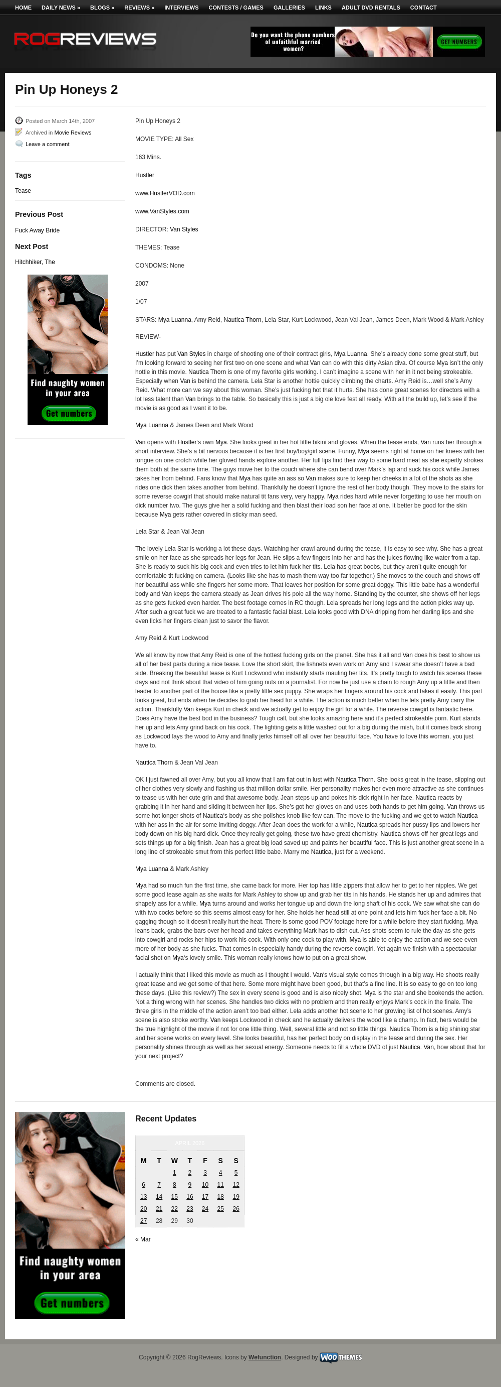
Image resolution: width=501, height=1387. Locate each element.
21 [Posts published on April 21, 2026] (159, 1208)
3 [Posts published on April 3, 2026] (205, 1172)
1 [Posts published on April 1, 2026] (174, 1172)
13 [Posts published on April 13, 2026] (143, 1196)
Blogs (102, 8)
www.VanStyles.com (162, 211)
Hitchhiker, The (35, 262)
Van (315, 362)
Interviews (181, 8)
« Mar (143, 1239)
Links (323, 8)
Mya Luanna (174, 319)
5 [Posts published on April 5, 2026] (236, 1172)
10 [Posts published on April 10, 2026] (205, 1184)
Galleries (289, 8)
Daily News (61, 8)
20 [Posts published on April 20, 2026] (143, 1208)
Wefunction (264, 1357)
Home (23, 8)
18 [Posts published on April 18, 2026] (220, 1196)
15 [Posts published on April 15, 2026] (174, 1196)
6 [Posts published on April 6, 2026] (143, 1184)
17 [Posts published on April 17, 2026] (205, 1196)
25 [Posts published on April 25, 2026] (220, 1208)
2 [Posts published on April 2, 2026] (190, 1172)
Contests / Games (236, 8)
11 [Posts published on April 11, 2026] (220, 1184)
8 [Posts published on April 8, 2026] (174, 1184)
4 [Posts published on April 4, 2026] (220, 1172)
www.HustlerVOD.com (165, 193)
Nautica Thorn (243, 319)
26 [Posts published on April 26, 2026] (235, 1208)
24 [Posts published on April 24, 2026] (205, 1208)
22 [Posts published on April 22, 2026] (174, 1208)
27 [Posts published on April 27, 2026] (143, 1220)
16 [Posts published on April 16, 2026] (189, 1196)
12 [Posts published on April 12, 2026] (235, 1184)
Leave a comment (47, 144)
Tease (23, 190)
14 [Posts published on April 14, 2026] (159, 1196)
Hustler (144, 175)
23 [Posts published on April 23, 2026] (189, 1208)
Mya (442, 362)
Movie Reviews (72, 133)
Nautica (425, 797)
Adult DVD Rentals (371, 8)
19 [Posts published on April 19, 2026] (235, 1196)
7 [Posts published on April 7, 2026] (159, 1184)
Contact (423, 8)
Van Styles (184, 229)
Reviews (139, 8)
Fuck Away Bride (37, 230)
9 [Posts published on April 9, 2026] (190, 1184)
